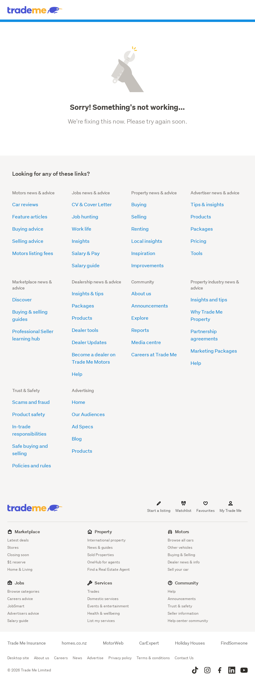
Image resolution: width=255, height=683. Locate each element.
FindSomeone (234, 643)
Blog (77, 438)
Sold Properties (100, 554)
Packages (202, 228)
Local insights (146, 241)
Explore (139, 318)
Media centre (146, 342)
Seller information (183, 613)
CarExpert (149, 643)
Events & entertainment (108, 606)
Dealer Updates (89, 342)
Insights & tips (88, 293)
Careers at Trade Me (154, 354)
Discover (22, 299)
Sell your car (178, 569)
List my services (101, 620)
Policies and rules (31, 465)
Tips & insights (207, 204)
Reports (140, 330)
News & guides (100, 547)
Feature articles (29, 216)
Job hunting (85, 216)
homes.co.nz (74, 643)
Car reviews (25, 204)
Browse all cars (181, 540)
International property (106, 540)
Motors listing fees (32, 253)
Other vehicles (180, 547)
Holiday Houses (190, 643)
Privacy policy (120, 657)
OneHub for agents (103, 562)
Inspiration (143, 253)
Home (78, 402)
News (77, 657)
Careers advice (20, 598)
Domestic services (102, 598)
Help (77, 374)
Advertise (95, 657)
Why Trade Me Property (207, 315)
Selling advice (27, 241)
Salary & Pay (86, 253)
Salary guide (86, 265)
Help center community (188, 620)
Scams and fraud (31, 402)
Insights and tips (209, 299)
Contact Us (184, 657)
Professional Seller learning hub (32, 335)
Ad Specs (82, 426)
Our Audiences (88, 414)
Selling (139, 216)
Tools (196, 253)
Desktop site (18, 657)
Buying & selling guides (30, 315)
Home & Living (19, 569)
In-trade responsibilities (29, 430)
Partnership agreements (204, 335)
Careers (61, 657)
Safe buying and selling (30, 449)
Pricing (198, 241)
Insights (80, 241)
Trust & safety (180, 606)
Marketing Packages (214, 350)
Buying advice (27, 228)
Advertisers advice (23, 613)
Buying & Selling (181, 554)
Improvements (147, 265)
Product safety (28, 414)
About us (141, 293)
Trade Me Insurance (26, 643)
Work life (81, 228)
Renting (140, 228)
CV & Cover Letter (92, 204)
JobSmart (15, 606)
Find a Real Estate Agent (108, 569)
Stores (13, 547)
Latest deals (18, 540)
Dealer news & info (184, 562)
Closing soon (18, 554)
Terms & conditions (153, 657)
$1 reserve (16, 562)
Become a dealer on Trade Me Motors (93, 358)
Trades (93, 591)
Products (201, 216)
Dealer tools (85, 330)
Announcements (149, 305)
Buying (139, 204)
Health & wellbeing (103, 613)
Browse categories (23, 591)
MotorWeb (113, 643)
